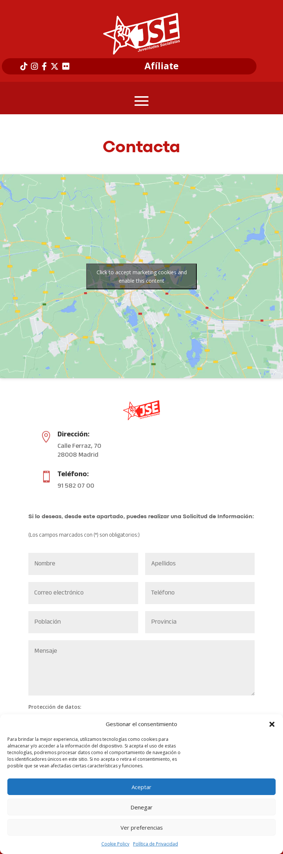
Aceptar (141, 787)
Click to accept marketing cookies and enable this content (142, 276)
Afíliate (161, 66)
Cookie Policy (115, 844)
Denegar (141, 807)
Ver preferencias (141, 827)
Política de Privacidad (155, 844)
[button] (272, 724)
